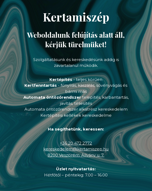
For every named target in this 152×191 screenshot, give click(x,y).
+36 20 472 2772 (76, 143)
